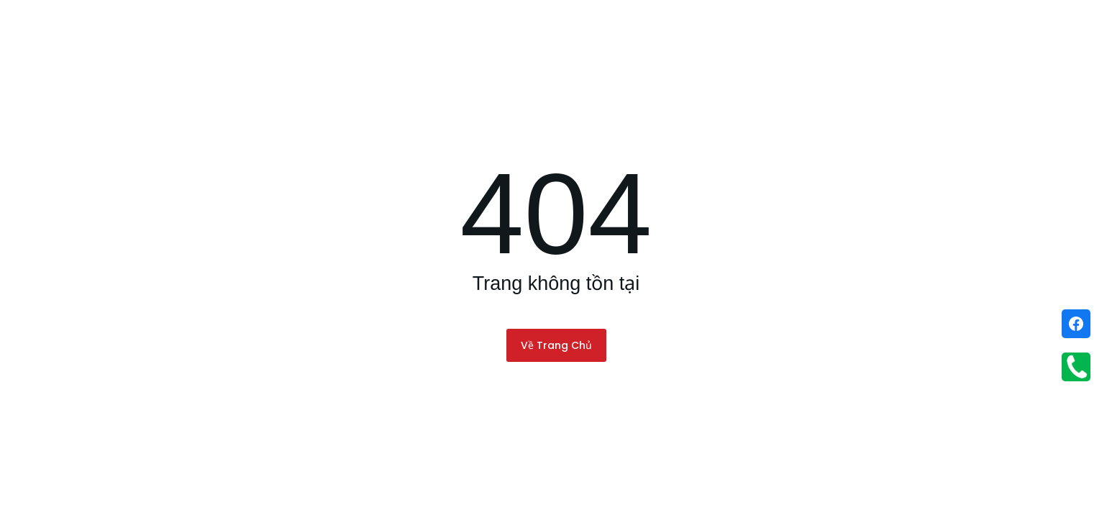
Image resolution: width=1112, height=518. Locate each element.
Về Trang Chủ (556, 345)
